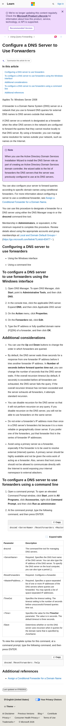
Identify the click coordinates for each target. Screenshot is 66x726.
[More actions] (61, 36)
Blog (40, 713)
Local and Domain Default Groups (37, 235)
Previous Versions (26, 713)
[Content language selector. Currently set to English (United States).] (16, 699)
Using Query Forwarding (21, 37)
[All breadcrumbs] (4, 36)
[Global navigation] (3, 4)
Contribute (52, 713)
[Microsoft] (33, 4)
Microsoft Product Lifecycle (32, 16)
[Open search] (53, 4)
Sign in (60, 4)
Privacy (5, 718)
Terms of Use (49, 718)
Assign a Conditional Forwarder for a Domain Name (34, 678)
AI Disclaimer (8, 713)
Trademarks (7, 722)
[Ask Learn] (56, 36)
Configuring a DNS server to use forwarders (24, 72)
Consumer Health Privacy (26, 718)
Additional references (14, 92)
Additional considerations (16, 82)
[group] (36, 528)
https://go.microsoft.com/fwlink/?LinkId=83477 (26, 239)
